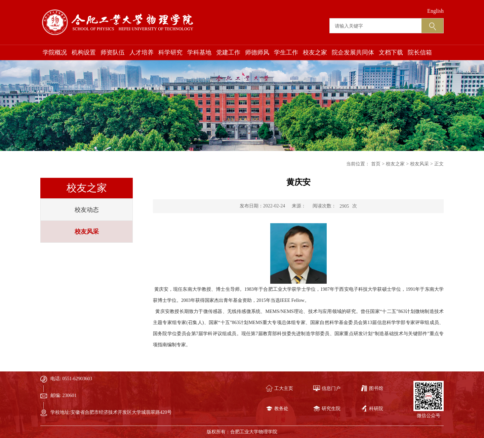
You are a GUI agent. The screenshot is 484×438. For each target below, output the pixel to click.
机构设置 (84, 52)
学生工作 (286, 52)
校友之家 (315, 52)
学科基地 (199, 52)
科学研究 (170, 52)
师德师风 (257, 52)
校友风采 (87, 231)
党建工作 (228, 52)
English (435, 11)
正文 (439, 163)
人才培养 (141, 52)
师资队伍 (112, 52)
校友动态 (87, 209)
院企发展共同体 (353, 52)
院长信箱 (420, 52)
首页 (375, 163)
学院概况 (55, 52)
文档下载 (391, 52)
